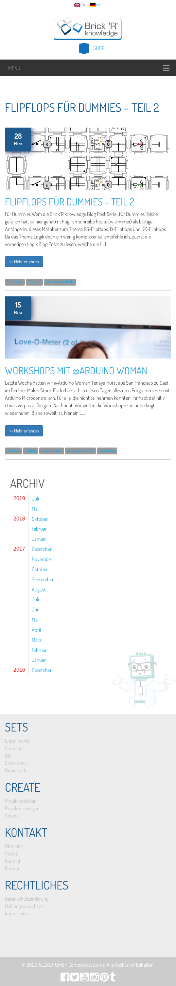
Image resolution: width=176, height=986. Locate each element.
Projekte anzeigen (22, 808)
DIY (8, 755)
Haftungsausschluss (24, 906)
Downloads (16, 770)
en (79, 5)
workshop (107, 451)
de (95, 5)
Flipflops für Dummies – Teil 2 (69, 201)
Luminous (15, 748)
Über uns (14, 846)
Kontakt (13, 861)
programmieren (80, 451)
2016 (19, 670)
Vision (11, 853)
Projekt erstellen (21, 801)
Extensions (15, 763)
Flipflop (34, 281)
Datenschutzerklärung (26, 898)
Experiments (17, 740)
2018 (19, 518)
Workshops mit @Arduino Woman (76, 370)
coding (31, 451)
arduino (13, 451)
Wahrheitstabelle (60, 281)
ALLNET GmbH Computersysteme (71, 964)
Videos (11, 815)
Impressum (16, 913)
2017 (19, 549)
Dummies (15, 281)
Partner (12, 868)
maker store (52, 451)
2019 (19, 498)
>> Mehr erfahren (24, 261)
